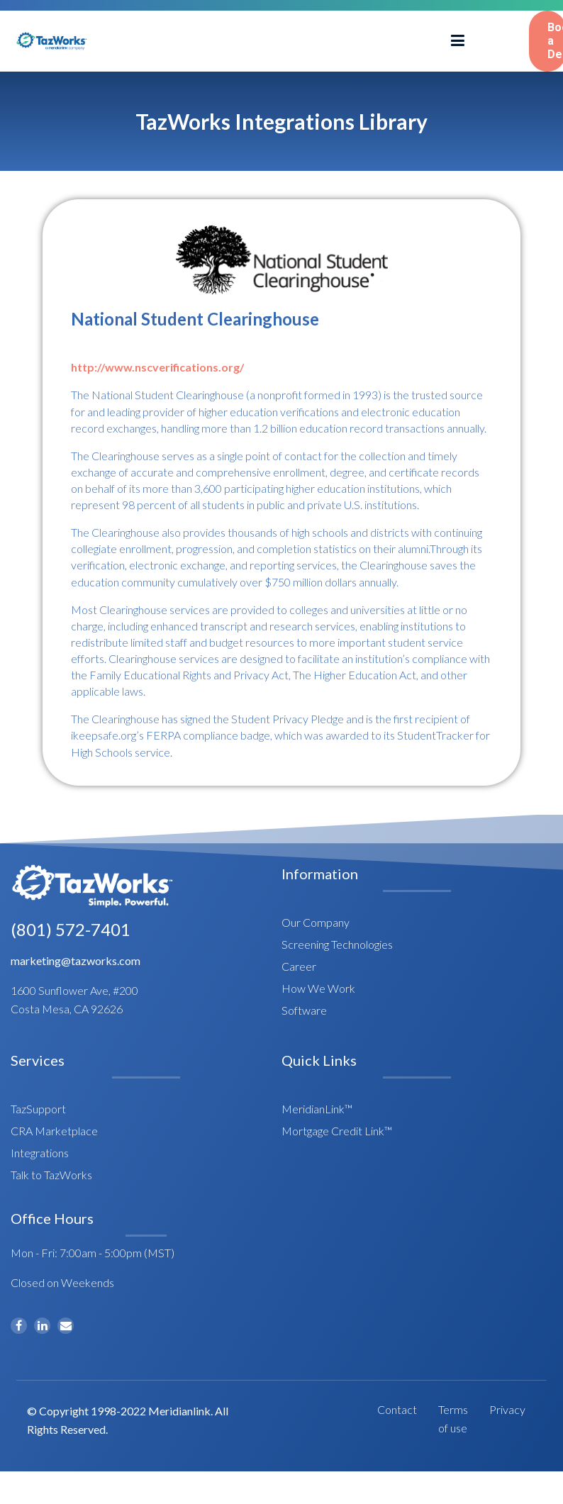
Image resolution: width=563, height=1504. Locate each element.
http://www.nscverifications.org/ (157, 367)
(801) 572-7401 (70, 929)
